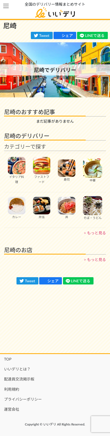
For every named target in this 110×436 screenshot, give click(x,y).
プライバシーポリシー (23, 399)
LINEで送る (92, 35)
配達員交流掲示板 (19, 379)
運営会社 (11, 409)
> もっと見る (95, 233)
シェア (64, 35)
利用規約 (11, 389)
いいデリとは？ (17, 369)
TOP (7, 359)
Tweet (41, 35)
